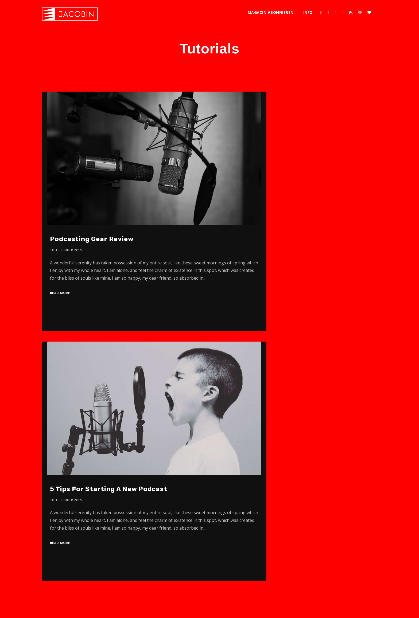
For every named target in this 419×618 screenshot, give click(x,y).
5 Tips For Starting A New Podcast (108, 489)
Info (308, 12)
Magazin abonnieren (271, 12)
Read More (60, 293)
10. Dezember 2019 (66, 250)
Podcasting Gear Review (92, 239)
